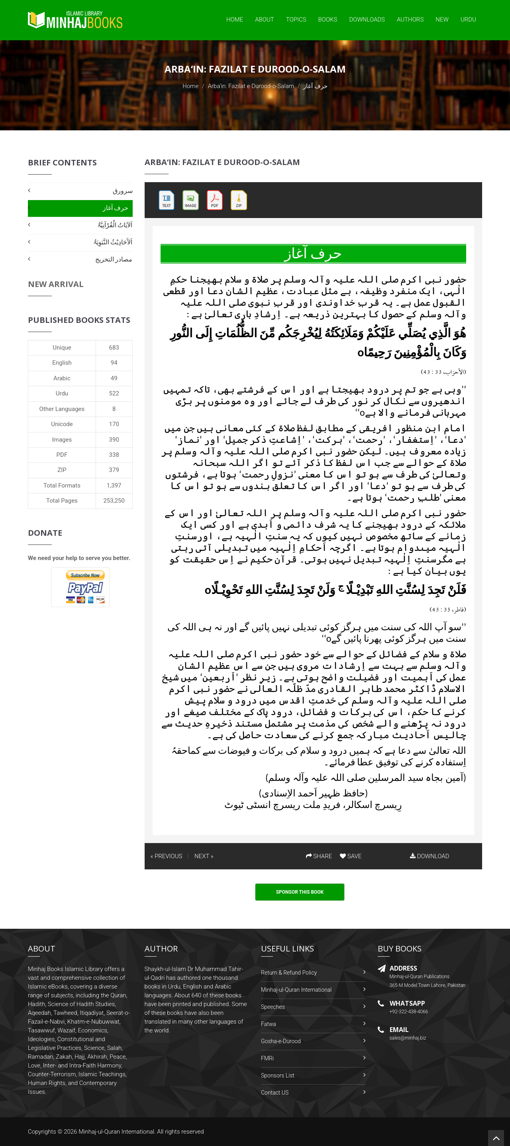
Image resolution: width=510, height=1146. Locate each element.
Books (327, 19)
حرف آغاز (116, 208)
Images (62, 439)
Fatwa (268, 1024)
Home (234, 19)
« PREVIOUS (166, 856)
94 (114, 362)
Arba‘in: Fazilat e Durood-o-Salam (251, 86)
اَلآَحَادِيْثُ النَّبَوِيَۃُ (113, 242)
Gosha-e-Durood (281, 1041)
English (62, 362)
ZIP (62, 470)
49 (114, 378)
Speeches (273, 1007)
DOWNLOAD (429, 856)
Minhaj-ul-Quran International (296, 990)
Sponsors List (277, 1075)
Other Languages (62, 409)
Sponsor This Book (300, 892)
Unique (62, 347)
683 (114, 347)
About (264, 19)
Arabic (62, 378)
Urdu (468, 19)
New (442, 19)
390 (114, 439)
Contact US (274, 1092)
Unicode (62, 424)
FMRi (267, 1058)
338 (114, 454)
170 (114, 424)
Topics (296, 19)
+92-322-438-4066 (409, 1011)
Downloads (367, 19)
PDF (62, 454)
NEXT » (203, 856)
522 (114, 393)
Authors (410, 19)
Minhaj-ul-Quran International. (117, 1131)
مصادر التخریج (114, 259)
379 (114, 470)
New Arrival (56, 284)
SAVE (350, 856)
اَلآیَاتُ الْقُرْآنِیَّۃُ (115, 225)
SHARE (319, 856)
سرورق (123, 191)
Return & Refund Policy (289, 972)
